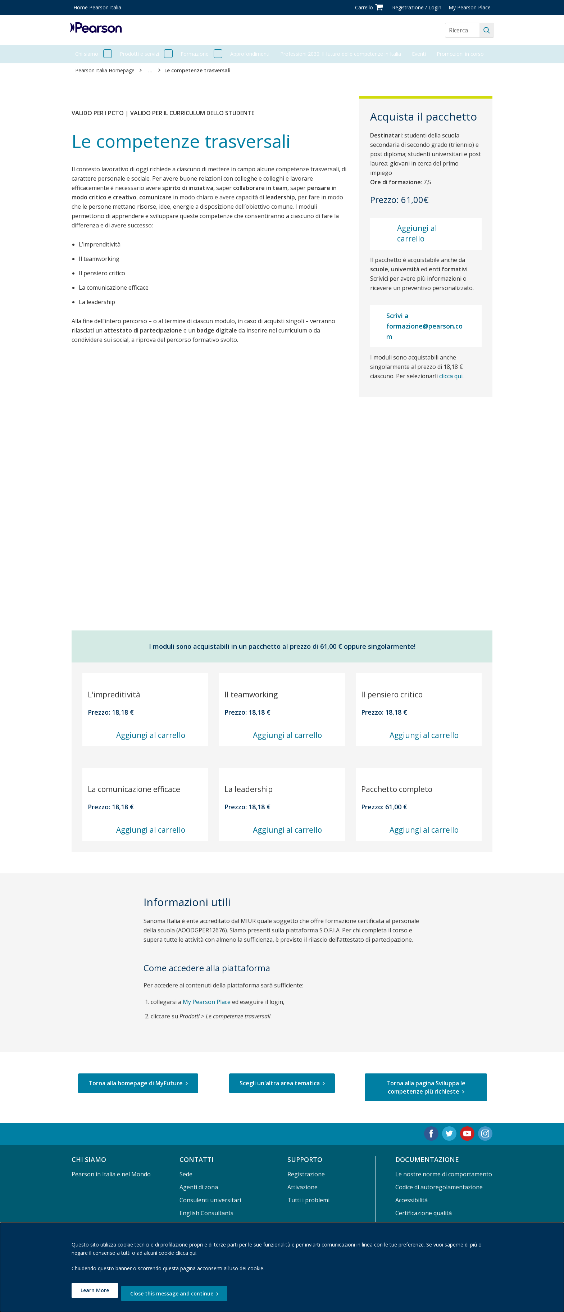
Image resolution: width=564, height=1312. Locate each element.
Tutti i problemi (308, 1200)
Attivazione (302, 1187)
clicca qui (451, 376)
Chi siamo (86, 53)
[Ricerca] (486, 30)
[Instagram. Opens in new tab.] (485, 1133)
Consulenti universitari (210, 1200)
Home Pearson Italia (97, 7)
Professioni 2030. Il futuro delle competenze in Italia (340, 53)
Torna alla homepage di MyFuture (135, 1083)
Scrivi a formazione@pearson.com (424, 326)
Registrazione (306, 1174)
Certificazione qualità (423, 1213)
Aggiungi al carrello (417, 233)
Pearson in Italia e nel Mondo (111, 1174)
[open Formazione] (218, 54)
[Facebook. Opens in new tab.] (431, 1133)
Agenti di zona (198, 1187)
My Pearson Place (470, 7)
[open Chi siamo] (107, 54)
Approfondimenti (249, 53)
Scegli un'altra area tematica (280, 1083)
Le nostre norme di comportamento (443, 1174)
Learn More (95, 1293)
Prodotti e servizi (139, 53)
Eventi (419, 53)
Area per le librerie (204, 1226)
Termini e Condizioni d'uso (431, 1226)
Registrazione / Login (416, 7)
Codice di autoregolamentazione (439, 1187)
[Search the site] (462, 30)
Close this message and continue (181, 1293)
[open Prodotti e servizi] (168, 54)
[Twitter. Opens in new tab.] (449, 1133)
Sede (185, 1174)
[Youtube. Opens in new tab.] (467, 1133)
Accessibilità (411, 1200)
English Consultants (206, 1213)
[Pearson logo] (96, 30)
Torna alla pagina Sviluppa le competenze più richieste (425, 1087)
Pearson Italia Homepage (105, 70)
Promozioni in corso (460, 53)
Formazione (195, 53)
